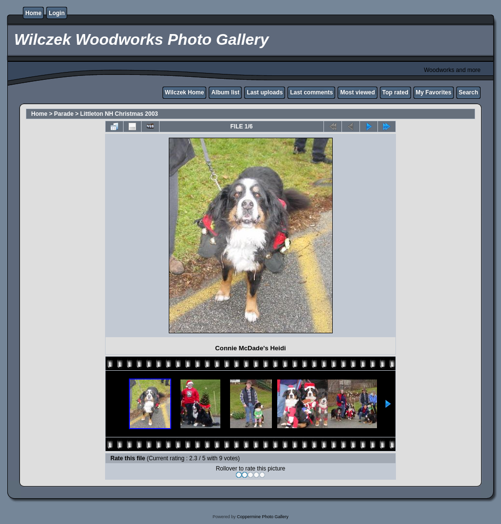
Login (57, 13)
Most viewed (357, 92)
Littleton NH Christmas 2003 (119, 113)
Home (33, 13)
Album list (225, 92)
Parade (63, 113)
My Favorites (433, 92)
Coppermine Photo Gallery (262, 516)
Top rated (395, 92)
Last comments (311, 92)
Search (468, 92)
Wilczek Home (184, 92)
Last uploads (265, 92)
